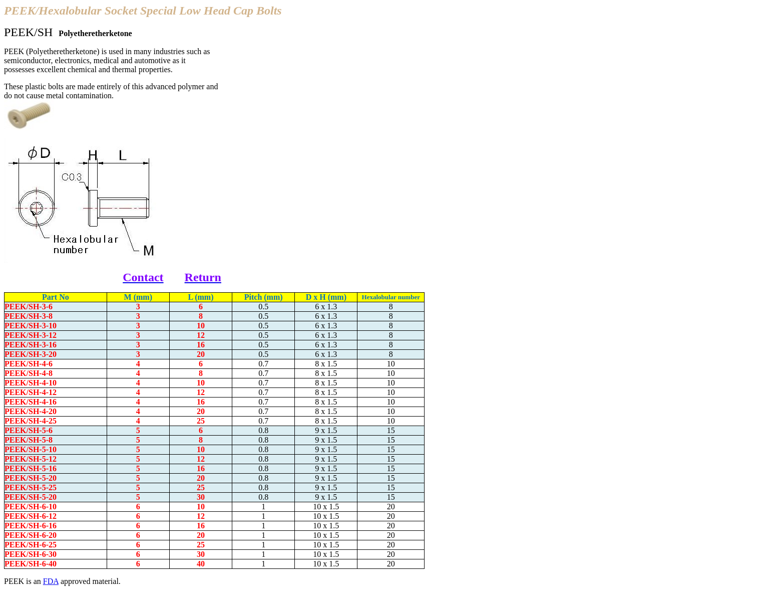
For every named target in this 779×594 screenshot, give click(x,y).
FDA (51, 581)
